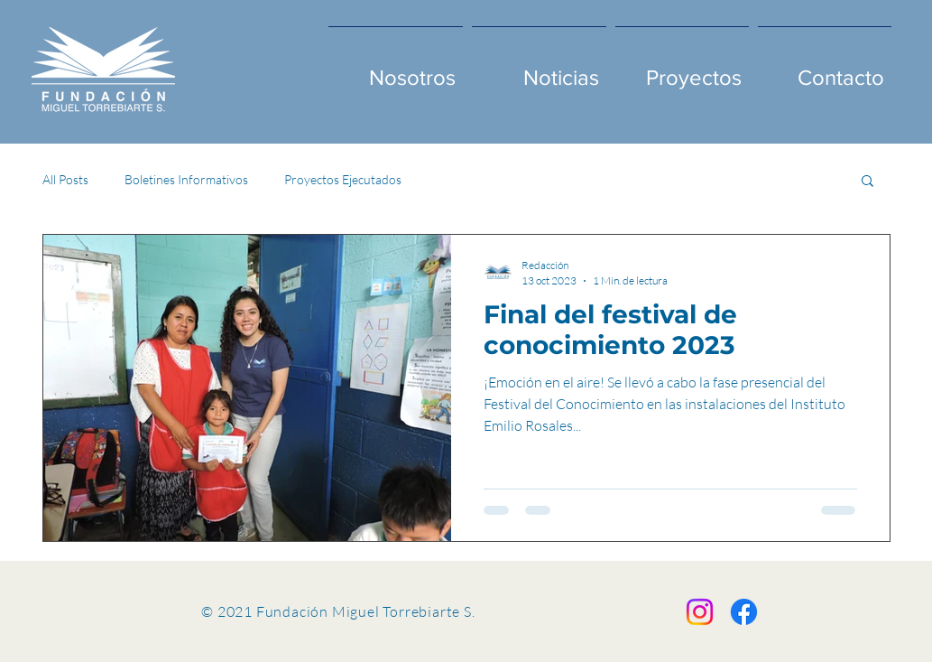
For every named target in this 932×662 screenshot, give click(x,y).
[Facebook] (743, 611)
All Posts (65, 179)
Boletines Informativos (186, 179)
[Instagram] (699, 611)
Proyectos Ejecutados (342, 179)
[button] (867, 181)
